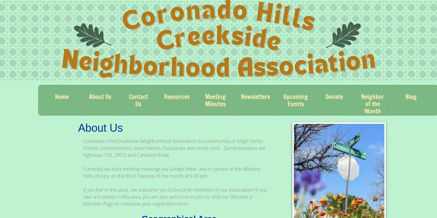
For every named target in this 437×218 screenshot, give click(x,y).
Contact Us (138, 100)
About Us (100, 96)
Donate (334, 96)
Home (62, 96)
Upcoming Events (295, 100)
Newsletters (255, 96)
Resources (177, 96)
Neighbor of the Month (372, 104)
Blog (411, 96)
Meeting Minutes (215, 100)
